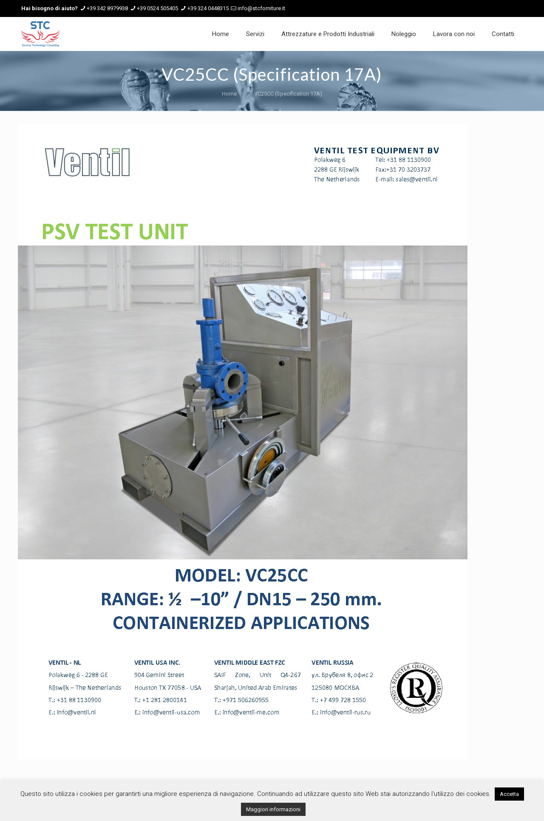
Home (229, 93)
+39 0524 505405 (157, 8)
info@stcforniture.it (261, 8)
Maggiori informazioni (273, 809)
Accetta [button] (509, 794)
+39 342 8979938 (107, 8)
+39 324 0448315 (208, 8)
